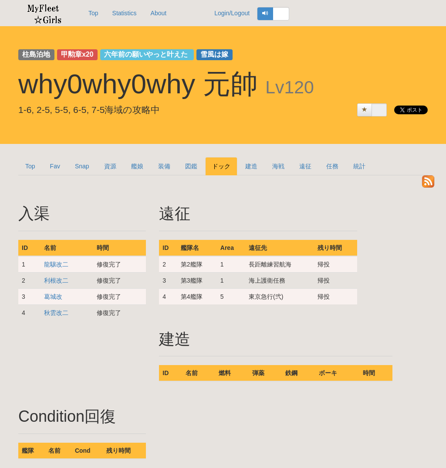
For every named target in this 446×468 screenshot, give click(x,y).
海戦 (278, 166)
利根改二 (56, 280)
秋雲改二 (56, 312)
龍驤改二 (56, 264)
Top (93, 13)
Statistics (124, 13)
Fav (55, 166)
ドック (221, 166)
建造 (251, 166)
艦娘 (137, 166)
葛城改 (53, 296)
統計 (359, 166)
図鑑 (191, 166)
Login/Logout (232, 13)
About (159, 13)
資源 (110, 166)
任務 (332, 166)
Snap (82, 166)
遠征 (305, 166)
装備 (164, 166)
